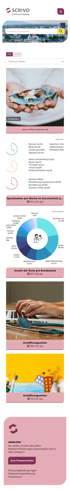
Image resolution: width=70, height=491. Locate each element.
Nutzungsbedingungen (22, 470)
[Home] (18, 11)
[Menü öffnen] (60, 11)
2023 (17, 54)
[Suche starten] (61, 31)
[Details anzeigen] (35, 201)
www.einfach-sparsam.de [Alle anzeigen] (35, 129)
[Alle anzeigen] (35, 97)
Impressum (15, 476)
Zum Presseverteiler (22, 460)
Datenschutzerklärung (21, 473)
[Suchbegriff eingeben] (35, 31)
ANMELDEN (14, 442)
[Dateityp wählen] (35, 61)
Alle (9, 54)
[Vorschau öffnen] (35, 166)
